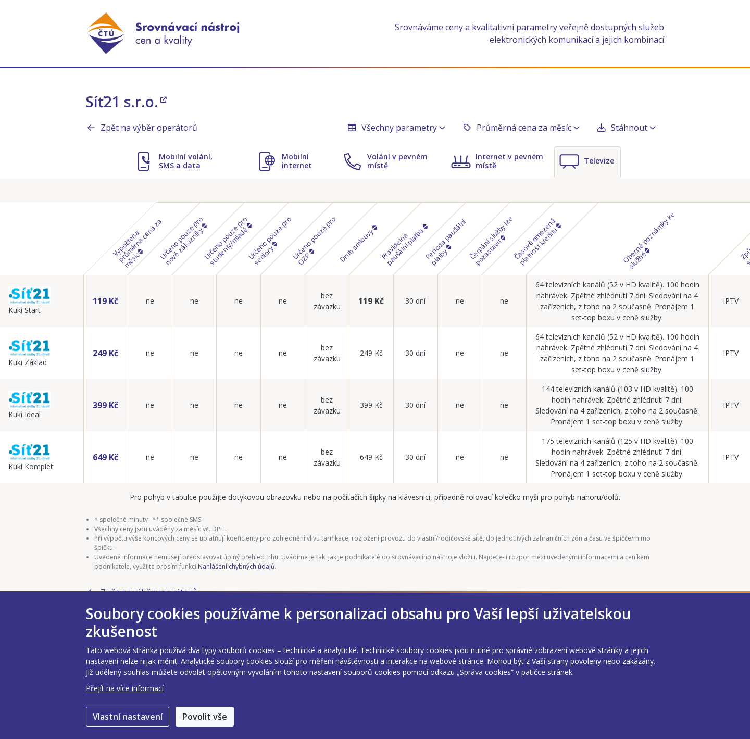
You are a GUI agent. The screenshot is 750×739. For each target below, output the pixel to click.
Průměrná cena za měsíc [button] (521, 127)
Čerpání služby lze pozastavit (491, 240)
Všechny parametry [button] (396, 127)
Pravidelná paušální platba (404, 244)
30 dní (415, 301)
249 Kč (105, 353)
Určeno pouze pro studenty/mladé (227, 240)
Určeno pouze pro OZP (314, 240)
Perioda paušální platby (445, 242)
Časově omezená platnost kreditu (537, 241)
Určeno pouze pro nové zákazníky (183, 240)
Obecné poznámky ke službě (649, 239)
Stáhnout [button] (626, 127)
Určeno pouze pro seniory (270, 240)
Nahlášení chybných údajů (236, 566)
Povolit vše (204, 716)
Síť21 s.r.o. (126, 101)
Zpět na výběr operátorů (141, 127)
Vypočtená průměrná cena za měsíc (137, 242)
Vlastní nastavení (127, 716)
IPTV (731, 301)
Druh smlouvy (358, 243)
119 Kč (105, 301)
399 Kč (105, 405)
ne (150, 301)
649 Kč (105, 457)
